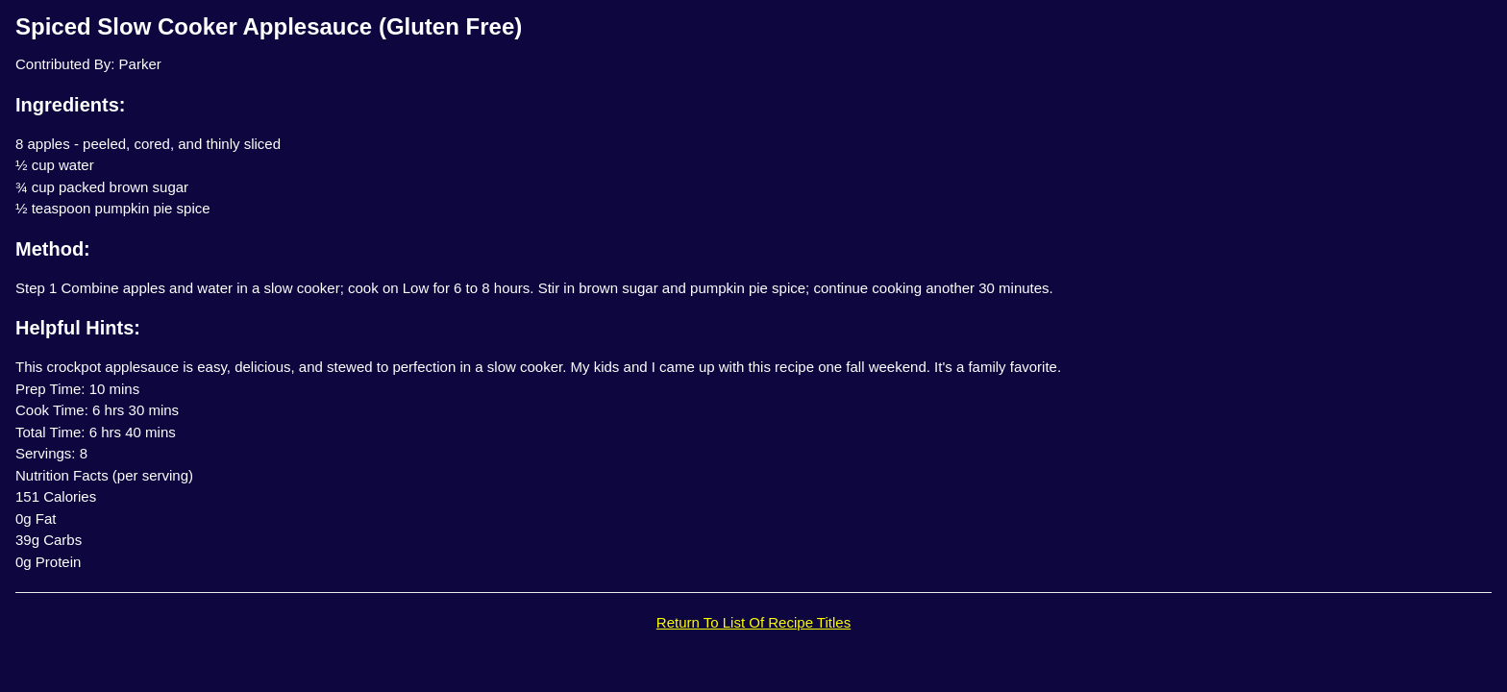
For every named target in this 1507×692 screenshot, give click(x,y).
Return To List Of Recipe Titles (753, 622)
